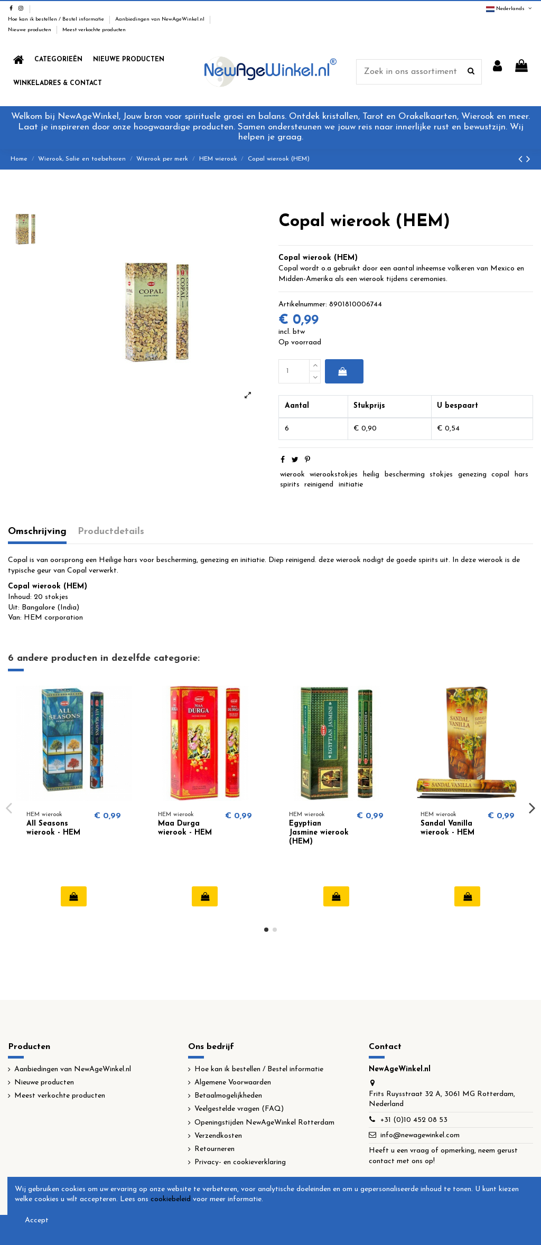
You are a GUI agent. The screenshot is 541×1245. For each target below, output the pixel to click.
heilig (371, 475)
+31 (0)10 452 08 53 (413, 1120)
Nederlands (509, 9)
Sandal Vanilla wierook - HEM (447, 828)
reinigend (318, 485)
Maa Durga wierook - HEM (185, 828)
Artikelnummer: (302, 304)
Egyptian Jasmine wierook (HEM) (319, 833)
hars (521, 475)
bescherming (405, 475)
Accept (37, 1220)
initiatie (351, 485)
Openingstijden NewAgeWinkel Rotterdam (264, 1123)
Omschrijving (37, 532)
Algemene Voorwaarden (232, 1083)
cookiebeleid (171, 1199)
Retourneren (214, 1149)
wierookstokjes (334, 475)
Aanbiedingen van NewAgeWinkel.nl (160, 19)
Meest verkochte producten (94, 30)
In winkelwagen (342, 371)
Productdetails (111, 532)
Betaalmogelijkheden (228, 1096)
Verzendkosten (218, 1136)
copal (500, 475)
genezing (472, 475)
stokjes (441, 475)
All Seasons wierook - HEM (53, 828)
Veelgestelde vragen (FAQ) (239, 1109)
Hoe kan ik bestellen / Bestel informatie (57, 19)
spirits (290, 485)
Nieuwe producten (30, 30)
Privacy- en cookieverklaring (240, 1162)
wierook (292, 475)
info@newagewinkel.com (420, 1135)
